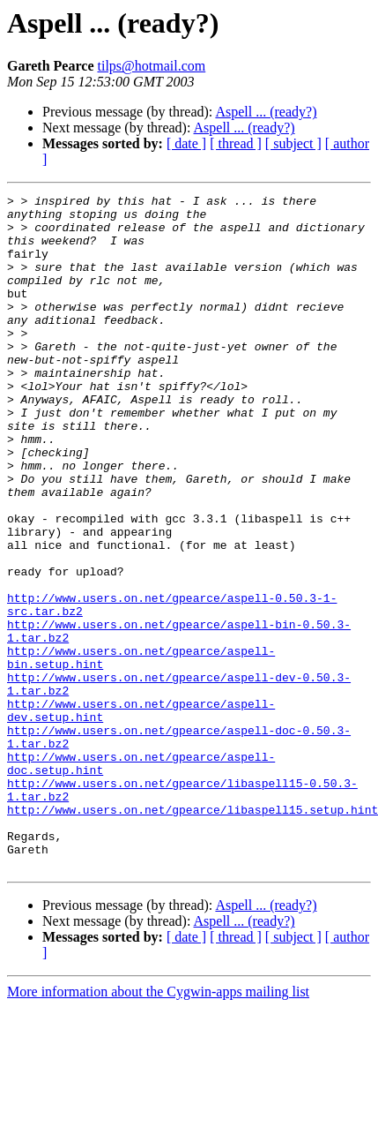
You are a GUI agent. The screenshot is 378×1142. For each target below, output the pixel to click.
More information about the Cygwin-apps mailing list (158, 1126)
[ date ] (186, 143)
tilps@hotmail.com (151, 65)
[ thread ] (236, 143)
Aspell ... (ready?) (265, 111)
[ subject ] (293, 143)
